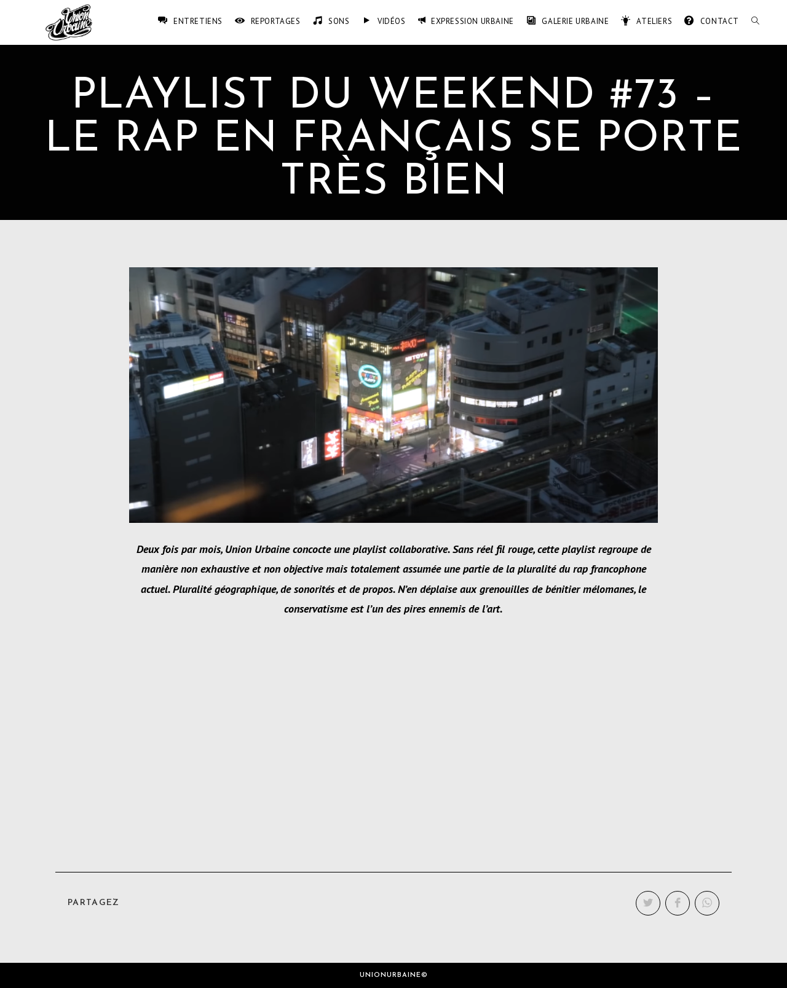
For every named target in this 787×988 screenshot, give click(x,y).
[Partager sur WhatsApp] (707, 903)
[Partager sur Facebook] (677, 903)
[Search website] (755, 21)
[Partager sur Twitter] (648, 903)
